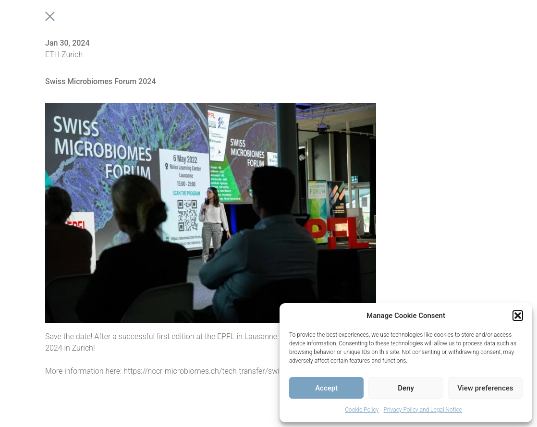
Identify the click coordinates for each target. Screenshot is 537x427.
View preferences (485, 388)
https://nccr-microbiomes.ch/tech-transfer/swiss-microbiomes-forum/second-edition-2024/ (277, 371)
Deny (406, 388)
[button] (518, 315)
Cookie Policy (361, 409)
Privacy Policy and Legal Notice (422, 409)
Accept (326, 388)
